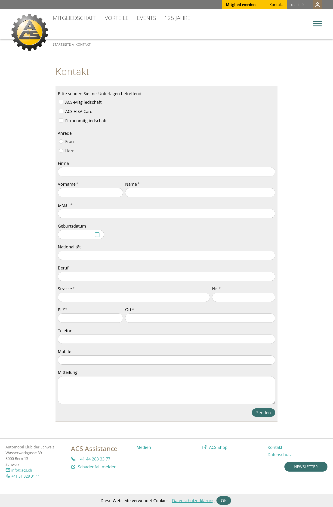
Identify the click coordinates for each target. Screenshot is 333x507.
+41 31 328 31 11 (25, 476)
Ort (129, 309)
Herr (69, 150)
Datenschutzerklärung (193, 500)
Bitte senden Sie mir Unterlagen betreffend (99, 93)
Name (132, 184)
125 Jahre (177, 18)
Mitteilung (67, 372)
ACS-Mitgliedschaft (83, 102)
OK (224, 500)
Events (146, 18)
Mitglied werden (232, 4)
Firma (63, 163)
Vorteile (117, 18)
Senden (263, 412)
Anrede (65, 133)
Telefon (65, 330)
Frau (69, 141)
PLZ (63, 309)
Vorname (68, 184)
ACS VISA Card (78, 111)
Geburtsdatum (72, 226)
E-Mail (65, 205)
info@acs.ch (21, 470)
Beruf (63, 268)
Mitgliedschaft (74, 18)
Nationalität (69, 247)
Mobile (64, 351)
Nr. (216, 288)
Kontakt (267, 4)
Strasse (66, 288)
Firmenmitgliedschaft (86, 120)
